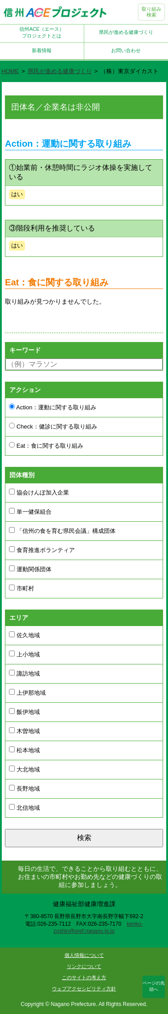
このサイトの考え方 (84, 977)
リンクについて (84, 966)
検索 (84, 837)
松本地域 (24, 750)
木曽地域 (24, 730)
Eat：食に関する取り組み (46, 445)
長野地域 (24, 788)
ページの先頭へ (153, 986)
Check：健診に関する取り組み (53, 426)
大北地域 (24, 769)
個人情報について (84, 955)
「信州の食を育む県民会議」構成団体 (62, 530)
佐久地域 (24, 635)
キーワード (25, 350)
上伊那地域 (27, 692)
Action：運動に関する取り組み (52, 407)
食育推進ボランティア (42, 549)
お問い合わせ (126, 50)
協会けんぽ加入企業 (39, 492)
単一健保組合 (30, 511)
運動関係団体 (30, 569)
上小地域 (24, 654)
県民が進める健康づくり (126, 32)
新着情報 (42, 50)
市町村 (21, 588)
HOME (10, 71)
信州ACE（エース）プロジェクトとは (41, 32)
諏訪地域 (24, 673)
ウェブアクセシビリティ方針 (84, 988)
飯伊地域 (24, 711)
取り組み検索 (151, 11)
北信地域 (24, 807)
